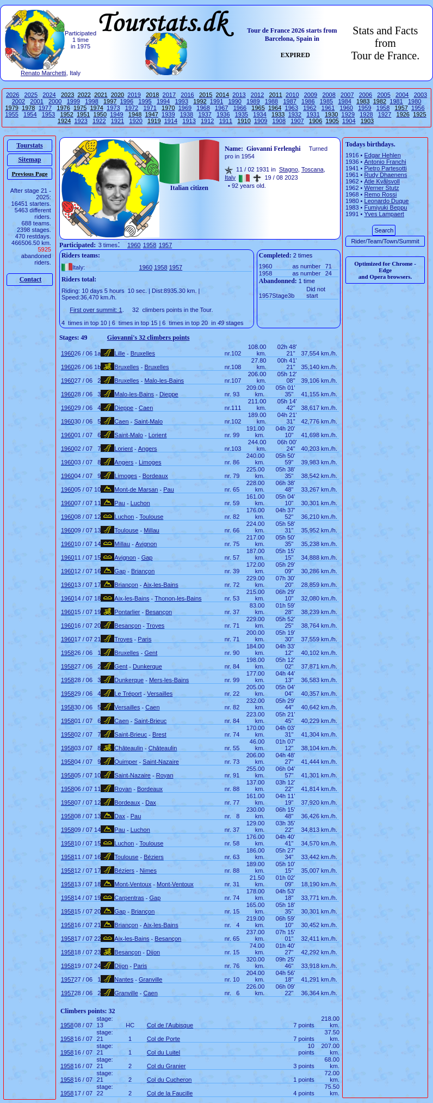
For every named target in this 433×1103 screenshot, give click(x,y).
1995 (144, 101)
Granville (150, 979)
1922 (99, 121)
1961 (328, 108)
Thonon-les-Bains (177, 598)
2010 (292, 94)
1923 (80, 121)
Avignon (146, 544)
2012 (257, 94)
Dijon (153, 952)
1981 (396, 101)
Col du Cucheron (169, 1079)
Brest (159, 734)
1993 (181, 101)
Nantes (123, 979)
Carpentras (129, 897)
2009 (310, 94)
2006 (365, 94)
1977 (45, 108)
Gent (150, 652)
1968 (202, 108)
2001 (36, 101)
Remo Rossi (380, 194)
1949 (116, 114)
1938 (186, 114)
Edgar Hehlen (382, 155)
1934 (259, 114)
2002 (18, 101)
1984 (344, 101)
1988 (271, 101)
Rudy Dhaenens (385, 174)
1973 (113, 108)
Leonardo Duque (386, 201)
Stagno (288, 169)
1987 (289, 101)
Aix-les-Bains (161, 584)
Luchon (140, 503)
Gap (147, 557)
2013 (238, 94)
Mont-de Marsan (136, 489)
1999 (73, 101)
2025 (31, 94)
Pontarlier (127, 612)
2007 (347, 94)
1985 (326, 101)
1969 (184, 108)
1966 (239, 108)
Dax (150, 802)
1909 (260, 121)
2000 (54, 101)
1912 (207, 121)
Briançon (142, 571)
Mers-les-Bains (169, 680)
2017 (169, 94)
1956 (417, 108)
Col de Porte (163, 1038)
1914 (170, 121)
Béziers (154, 857)
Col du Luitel (163, 1052)
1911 (225, 121)
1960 (346, 108)
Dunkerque (147, 666)
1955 (11, 114)
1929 (348, 114)
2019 (133, 94)
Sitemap (29, 159)
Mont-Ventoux (132, 884)
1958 (382, 108)
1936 (223, 114)
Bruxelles (143, 353)
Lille (119, 353)
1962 (309, 108)
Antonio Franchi (385, 161)
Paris (144, 639)
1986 (307, 101)
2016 (187, 94)
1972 (131, 108)
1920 (135, 121)
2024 (48, 94)
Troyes (155, 625)
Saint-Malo (148, 421)
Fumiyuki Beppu (385, 207)
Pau (168, 489)
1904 (348, 121)
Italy (230, 177)
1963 (291, 108)
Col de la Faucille (170, 1093)
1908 (279, 121)
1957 (165, 245)
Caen (146, 408)
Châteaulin (128, 748)
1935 (241, 114)
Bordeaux (155, 476)
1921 (117, 121)
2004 (402, 94)
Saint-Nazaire (161, 761)
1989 (252, 101)
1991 (216, 101)
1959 (364, 108)
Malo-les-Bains (164, 380)
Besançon (158, 612)
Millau (151, 530)
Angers (147, 448)
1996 (126, 101)
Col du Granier (166, 1066)
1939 (168, 114)
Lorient (158, 435)
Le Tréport (127, 693)
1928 (366, 114)
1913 (188, 121)
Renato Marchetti (43, 73)
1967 (221, 108)
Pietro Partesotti (385, 168)
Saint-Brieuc (150, 721)
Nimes (148, 870)
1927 (384, 114)
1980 (414, 101)
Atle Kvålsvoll (382, 181)
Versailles (159, 693)
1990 (234, 101)
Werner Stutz (381, 188)
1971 (149, 108)
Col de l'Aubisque (170, 1025)
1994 (163, 101)
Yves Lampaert (384, 214)
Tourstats (29, 145)
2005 (383, 94)
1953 (48, 114)
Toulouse (151, 516)
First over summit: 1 (96, 310)
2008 (328, 94)
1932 (294, 114)
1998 (91, 101)
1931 (312, 114)
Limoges (150, 462)
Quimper (125, 761)
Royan (165, 775)
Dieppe (168, 394)
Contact (31, 279)
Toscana (312, 169)
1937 (204, 114)
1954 (29, 114)
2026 (12, 94)
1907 (297, 121)
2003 (420, 94)
